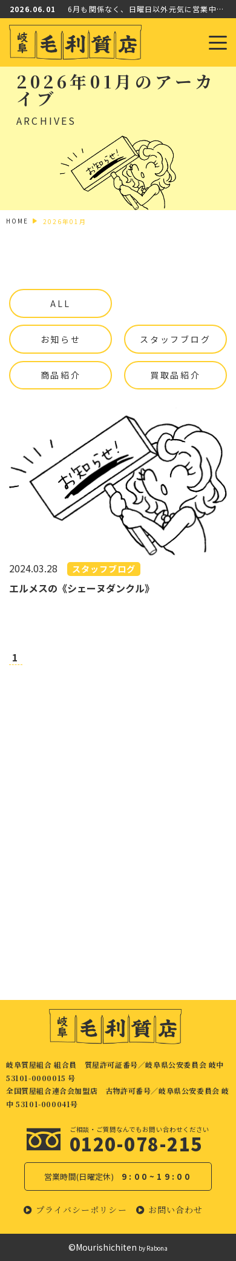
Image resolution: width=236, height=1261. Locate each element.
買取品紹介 (175, 375)
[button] (75, 1210)
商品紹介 (61, 375)
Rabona (157, 1248)
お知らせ (61, 339)
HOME (17, 220)
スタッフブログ (175, 339)
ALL (60, 303)
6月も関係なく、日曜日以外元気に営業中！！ (147, 9)
